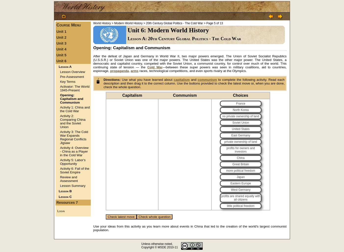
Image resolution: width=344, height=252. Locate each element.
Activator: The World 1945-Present (75, 88)
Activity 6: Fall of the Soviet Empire (74, 170)
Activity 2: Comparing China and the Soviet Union (73, 121)
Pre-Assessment (72, 77)
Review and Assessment (69, 179)
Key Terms (68, 82)
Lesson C (65, 197)
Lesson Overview (72, 72)
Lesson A (65, 67)
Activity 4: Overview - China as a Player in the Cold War (74, 151)
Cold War (154, 67)
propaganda (119, 71)
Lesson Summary (73, 186)
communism (207, 80)
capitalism (182, 80)
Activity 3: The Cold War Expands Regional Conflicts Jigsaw (74, 137)
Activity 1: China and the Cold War (75, 109)
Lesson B (65, 191)
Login (61, 211)
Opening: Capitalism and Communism (71, 98)
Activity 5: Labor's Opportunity (73, 162)
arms (135, 71)
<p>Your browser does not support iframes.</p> (190, 156)
